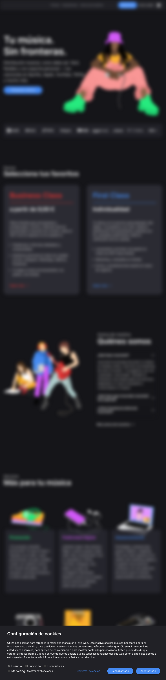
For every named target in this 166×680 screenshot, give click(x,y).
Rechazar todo (120, 671)
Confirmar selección (88, 671)
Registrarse (127, 5)
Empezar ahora (23, 90)
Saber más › (19, 285)
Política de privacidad (83, 657)
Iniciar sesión (146, 5)
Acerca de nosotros (91, 4)
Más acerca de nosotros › (116, 424)
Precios (55, 4)
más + (153, 130)
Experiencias (69, 4)
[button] (126, 355)
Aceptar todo (148, 671)
